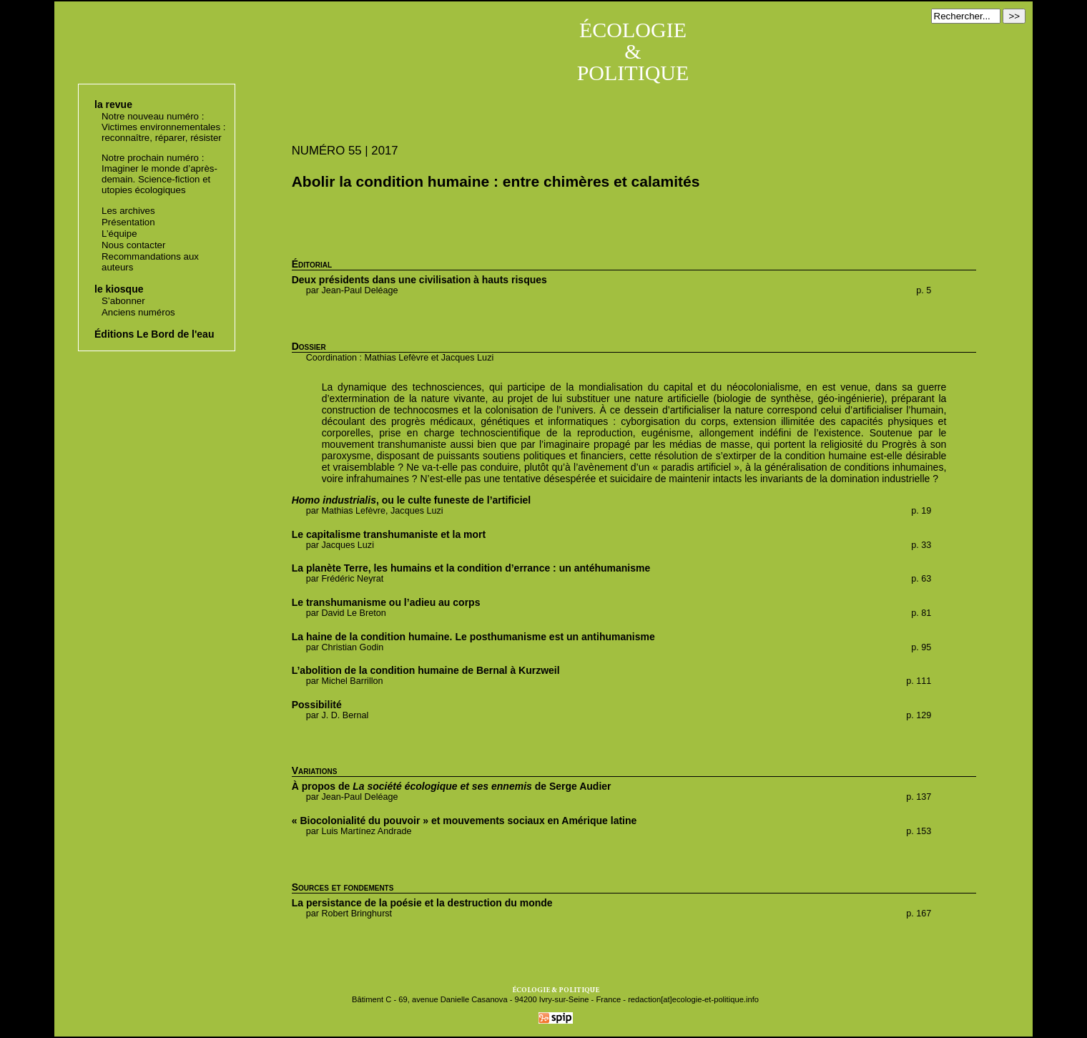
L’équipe (119, 233)
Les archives (128, 210)
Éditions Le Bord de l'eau (154, 334)
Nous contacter (133, 245)
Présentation (128, 222)
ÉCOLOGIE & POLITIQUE (633, 51)
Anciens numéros (138, 312)
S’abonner (123, 300)
